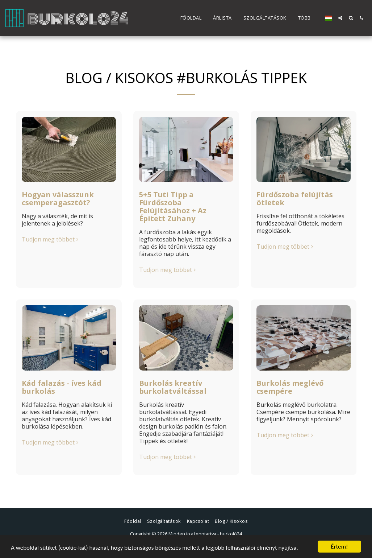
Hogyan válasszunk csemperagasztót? (58, 198)
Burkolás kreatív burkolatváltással (172, 387)
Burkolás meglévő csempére (289, 387)
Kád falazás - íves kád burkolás (61, 387)
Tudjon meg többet (51, 239)
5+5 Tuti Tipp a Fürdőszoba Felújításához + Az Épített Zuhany (172, 206)
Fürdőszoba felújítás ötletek (294, 198)
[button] (340, 18)
